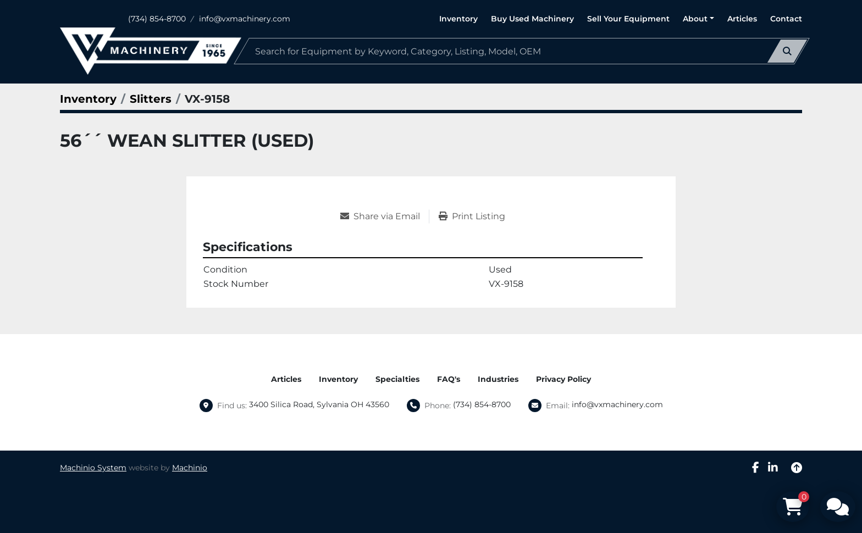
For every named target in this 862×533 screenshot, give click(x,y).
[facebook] (756, 467)
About (695, 19)
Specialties (397, 379)
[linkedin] (773, 467)
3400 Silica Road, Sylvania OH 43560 (319, 404)
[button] (698, 19)
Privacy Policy (563, 379)
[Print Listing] (472, 216)
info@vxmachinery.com (244, 19)
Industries (498, 379)
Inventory (458, 19)
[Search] (522, 51)
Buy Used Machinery (532, 19)
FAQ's (448, 379)
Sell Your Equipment (628, 19)
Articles (742, 19)
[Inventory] (88, 99)
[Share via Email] (384, 216)
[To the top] (796, 467)
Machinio (189, 468)
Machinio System (93, 468)
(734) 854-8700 (157, 19)
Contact (786, 19)
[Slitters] (151, 99)
